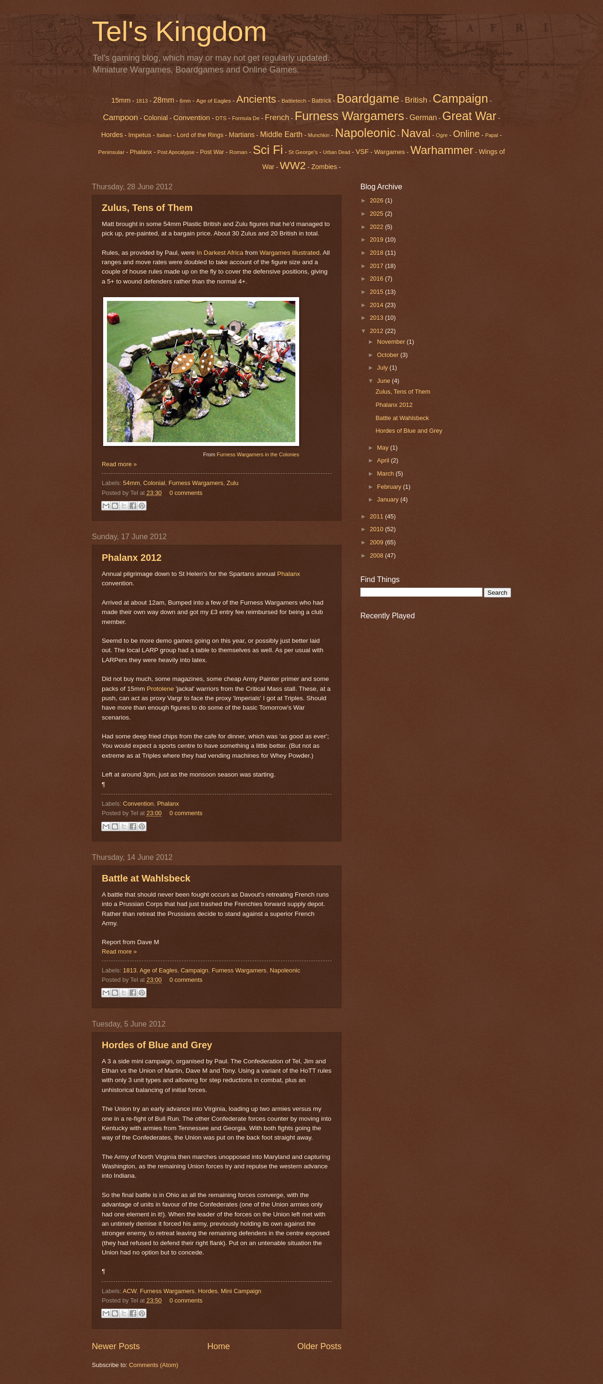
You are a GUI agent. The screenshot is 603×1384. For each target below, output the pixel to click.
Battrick (322, 100)
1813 (142, 101)
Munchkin (319, 135)
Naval (416, 133)
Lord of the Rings (200, 134)
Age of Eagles (213, 100)
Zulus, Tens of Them (147, 207)
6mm (185, 101)
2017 (377, 265)
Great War (469, 115)
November (392, 341)
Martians (242, 134)
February (390, 486)
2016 (377, 278)
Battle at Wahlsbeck (146, 878)
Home (218, 1346)
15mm (120, 100)
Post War (212, 152)
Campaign (460, 98)
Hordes (112, 134)
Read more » (119, 464)
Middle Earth (281, 134)
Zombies (324, 166)
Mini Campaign (241, 1291)
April (384, 460)
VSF (362, 151)
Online (466, 134)
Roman (238, 152)
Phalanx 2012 (132, 557)
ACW (129, 1291)
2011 (377, 516)
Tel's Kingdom (179, 31)
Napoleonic (365, 132)
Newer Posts (116, 1346)
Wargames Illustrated (289, 252)
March (386, 473)
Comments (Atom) (153, 1364)
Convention (191, 117)
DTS (221, 118)
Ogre (442, 135)
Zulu (232, 482)
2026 (377, 200)
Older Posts (319, 1346)
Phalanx (141, 151)
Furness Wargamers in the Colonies (258, 454)
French (277, 117)
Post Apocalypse (176, 152)
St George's (303, 152)
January (388, 499)
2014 (377, 304)
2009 (377, 542)
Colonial (156, 117)
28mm (163, 100)
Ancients (256, 99)
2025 (377, 213)
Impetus (139, 134)
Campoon (120, 117)
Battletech (293, 100)
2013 (377, 317)
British (416, 100)
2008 (377, 555)
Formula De (245, 118)
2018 (377, 252)
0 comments (186, 492)
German (423, 117)
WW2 (293, 165)
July (383, 367)
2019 (377, 239)
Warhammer (441, 150)
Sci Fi (268, 149)
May (383, 447)
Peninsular (111, 152)
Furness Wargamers (349, 115)
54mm (131, 482)
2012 (377, 330)
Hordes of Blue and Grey (157, 1045)
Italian (163, 135)
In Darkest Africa (219, 252)
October (388, 354)
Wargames (389, 151)
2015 (377, 291)
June (384, 380)
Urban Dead (336, 152)
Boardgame (368, 98)
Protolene (160, 688)
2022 (377, 226)
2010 (377, 529)
